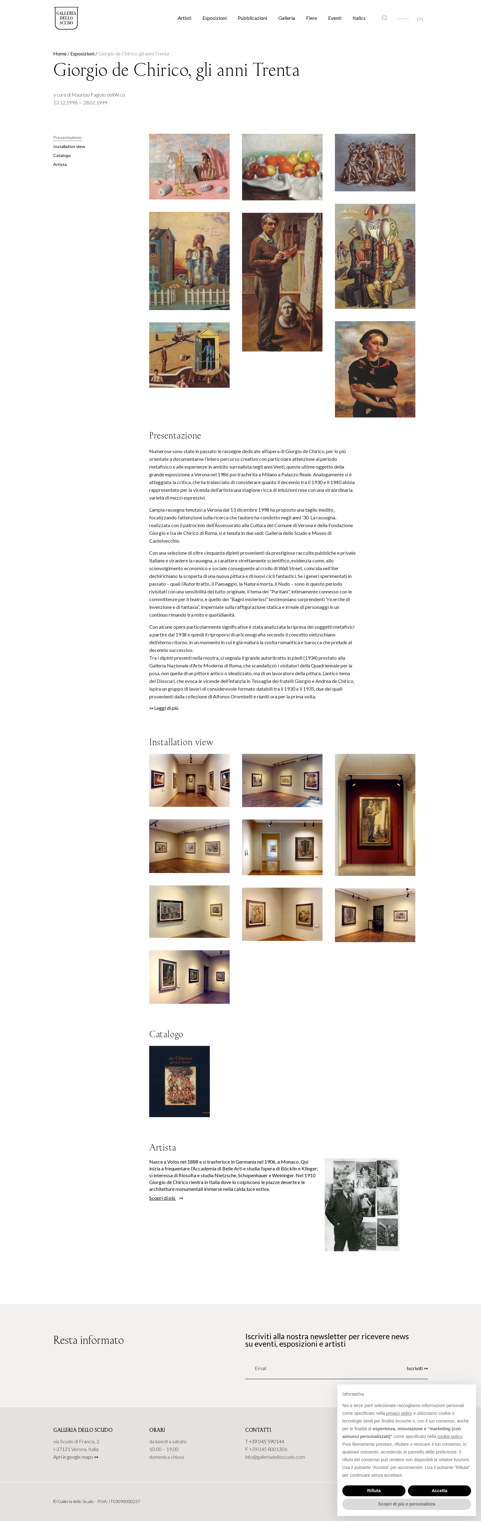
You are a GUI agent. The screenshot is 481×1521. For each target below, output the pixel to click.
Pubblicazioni (252, 18)
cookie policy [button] (449, 1436)
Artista (60, 164)
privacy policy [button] (399, 1413)
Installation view (69, 146)
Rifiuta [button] (374, 1490)
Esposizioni (214, 18)
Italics (359, 18)
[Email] (273, 1368)
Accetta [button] (440, 1490)
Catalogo (62, 155)
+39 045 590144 (266, 1441)
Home (60, 53)
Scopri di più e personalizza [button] (406, 1503)
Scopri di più (162, 1198)
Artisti (184, 18)
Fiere (311, 18)
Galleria (286, 18)
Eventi (334, 18)
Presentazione (67, 137)
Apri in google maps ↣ (75, 1457)
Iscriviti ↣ (417, 1368)
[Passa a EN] (420, 18)
